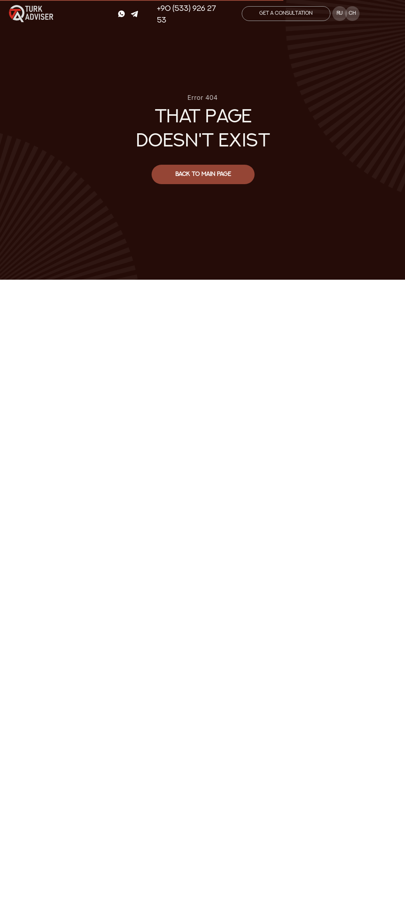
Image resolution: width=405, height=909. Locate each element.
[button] (286, 13)
